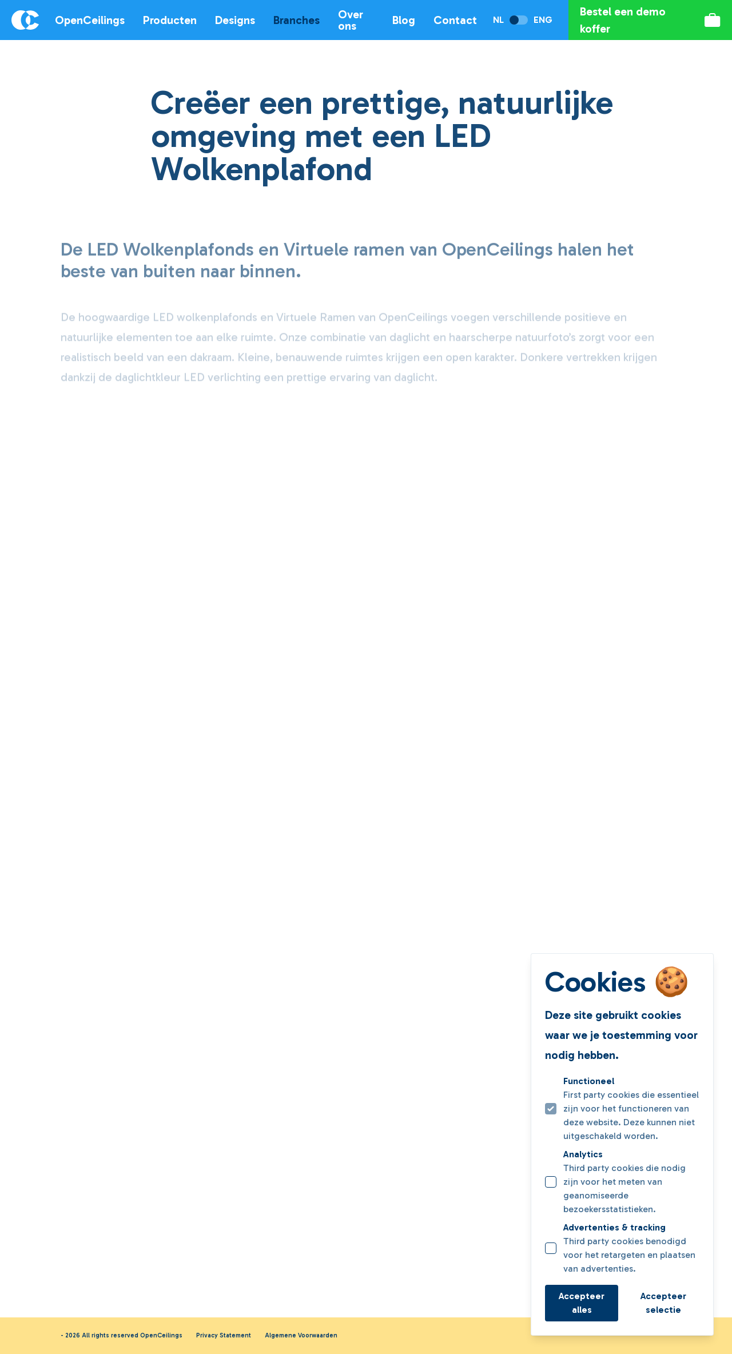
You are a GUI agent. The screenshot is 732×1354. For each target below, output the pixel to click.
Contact (455, 20)
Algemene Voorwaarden (301, 1335)
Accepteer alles (581, 1303)
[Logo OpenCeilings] (19, 19)
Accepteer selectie (663, 1303)
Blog (403, 20)
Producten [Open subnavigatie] (170, 20)
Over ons (350, 20)
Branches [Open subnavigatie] (296, 20)
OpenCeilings (90, 20)
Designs (235, 20)
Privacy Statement (223, 1335)
